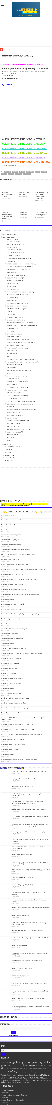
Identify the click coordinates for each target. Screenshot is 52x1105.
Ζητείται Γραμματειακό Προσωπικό (12, 584)
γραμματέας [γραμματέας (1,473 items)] (6, 1075)
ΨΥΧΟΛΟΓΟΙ (11, 440)
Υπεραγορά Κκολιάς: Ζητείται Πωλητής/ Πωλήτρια (27, 960)
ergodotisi (30, 171)
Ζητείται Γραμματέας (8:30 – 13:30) (12, 678)
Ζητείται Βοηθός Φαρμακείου (20, 915)
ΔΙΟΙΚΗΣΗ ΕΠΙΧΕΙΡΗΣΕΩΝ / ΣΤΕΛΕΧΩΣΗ (20, 323)
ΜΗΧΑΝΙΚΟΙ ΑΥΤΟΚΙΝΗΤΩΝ (16, 376)
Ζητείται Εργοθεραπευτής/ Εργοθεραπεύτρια (15, 574)
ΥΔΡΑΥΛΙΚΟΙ (11, 418)
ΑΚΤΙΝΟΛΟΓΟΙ (11, 289)
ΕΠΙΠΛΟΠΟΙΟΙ (11, 328)
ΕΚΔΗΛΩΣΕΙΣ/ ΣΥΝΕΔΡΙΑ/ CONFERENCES (21, 325)
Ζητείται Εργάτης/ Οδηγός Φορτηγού (12, 604)
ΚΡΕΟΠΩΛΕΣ (11, 356)
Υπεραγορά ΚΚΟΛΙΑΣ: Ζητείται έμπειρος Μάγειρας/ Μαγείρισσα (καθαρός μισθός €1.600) (27, 802)
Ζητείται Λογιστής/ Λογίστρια (10, 663)
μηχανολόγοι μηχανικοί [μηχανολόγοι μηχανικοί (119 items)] (6, 1080)
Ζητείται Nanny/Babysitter (19, 945)
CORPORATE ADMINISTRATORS (18, 258)
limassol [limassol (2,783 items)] (37, 1065)
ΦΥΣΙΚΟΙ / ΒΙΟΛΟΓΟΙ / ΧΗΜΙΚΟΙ (17, 429)
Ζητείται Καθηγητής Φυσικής (10, 749)
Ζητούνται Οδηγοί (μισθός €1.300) (22, 885)
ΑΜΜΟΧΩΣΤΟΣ (10, 449)
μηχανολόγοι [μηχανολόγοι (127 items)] (46, 1078)
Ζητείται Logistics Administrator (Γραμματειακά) (15, 549)
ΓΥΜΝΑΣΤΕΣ (11, 311)
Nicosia (44, 171)
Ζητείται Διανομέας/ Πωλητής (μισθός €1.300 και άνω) (28, 998)
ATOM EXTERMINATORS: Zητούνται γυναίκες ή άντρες (18, 554)
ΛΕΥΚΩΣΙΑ (8, 458)
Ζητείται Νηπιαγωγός (7, 754)
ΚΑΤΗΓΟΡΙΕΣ (9, 239)
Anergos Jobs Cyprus (9, 165)
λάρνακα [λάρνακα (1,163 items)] (12, 1078)
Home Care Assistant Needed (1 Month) (24, 877)
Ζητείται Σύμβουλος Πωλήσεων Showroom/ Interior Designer (20, 594)
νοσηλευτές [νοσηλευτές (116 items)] (22, 1080)
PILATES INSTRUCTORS (15, 275)
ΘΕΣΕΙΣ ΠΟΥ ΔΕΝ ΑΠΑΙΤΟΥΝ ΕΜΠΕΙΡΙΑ (20, 342)
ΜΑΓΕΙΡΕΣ (10, 367)
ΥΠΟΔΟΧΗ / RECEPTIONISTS (17, 421)
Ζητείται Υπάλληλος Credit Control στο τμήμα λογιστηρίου (19, 579)
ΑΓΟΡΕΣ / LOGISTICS (14, 281)
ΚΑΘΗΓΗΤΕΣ (11, 351)
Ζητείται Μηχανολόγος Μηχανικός (22, 854)
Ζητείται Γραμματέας (10, 50)
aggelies (7, 171)
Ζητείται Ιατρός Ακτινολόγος (24, 214)
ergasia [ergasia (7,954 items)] (33, 1062)
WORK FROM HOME (11, 446)
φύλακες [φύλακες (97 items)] (28, 1082)
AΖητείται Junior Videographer (10, 559)
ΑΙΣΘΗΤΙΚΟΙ (11, 286)
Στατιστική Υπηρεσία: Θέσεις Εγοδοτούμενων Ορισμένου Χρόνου (21, 734)
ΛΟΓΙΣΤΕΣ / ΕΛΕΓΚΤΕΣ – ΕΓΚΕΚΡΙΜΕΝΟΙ (20, 359)
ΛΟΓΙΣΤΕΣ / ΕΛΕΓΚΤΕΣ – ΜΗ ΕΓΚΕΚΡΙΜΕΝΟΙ (22, 362)
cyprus (15, 171)
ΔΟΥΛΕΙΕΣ (6, 237)
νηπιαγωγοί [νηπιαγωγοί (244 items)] (15, 1080)
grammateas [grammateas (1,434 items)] (6, 1065)
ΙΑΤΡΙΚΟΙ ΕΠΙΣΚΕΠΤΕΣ (14, 345)
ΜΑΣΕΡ (9, 373)
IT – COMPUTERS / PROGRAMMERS (19, 267)
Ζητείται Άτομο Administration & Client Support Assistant (29, 809)
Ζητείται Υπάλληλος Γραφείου (21, 976)
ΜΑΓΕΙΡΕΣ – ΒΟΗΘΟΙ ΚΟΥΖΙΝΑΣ (17, 370)
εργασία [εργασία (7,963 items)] (45, 1074)
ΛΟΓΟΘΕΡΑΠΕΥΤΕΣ (13, 365)
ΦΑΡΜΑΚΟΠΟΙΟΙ (12, 423)
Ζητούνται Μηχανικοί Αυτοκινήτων (11, 619)
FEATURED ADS (8, 234)
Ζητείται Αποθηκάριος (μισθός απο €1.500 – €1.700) (17, 729)
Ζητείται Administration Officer (7, 194)
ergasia (22, 171)
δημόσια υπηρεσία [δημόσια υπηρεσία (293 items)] (22, 1075)
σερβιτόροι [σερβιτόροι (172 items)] (20, 1082)
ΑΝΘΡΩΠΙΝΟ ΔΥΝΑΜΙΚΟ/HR (16, 295)
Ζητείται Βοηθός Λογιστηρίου (10, 540)
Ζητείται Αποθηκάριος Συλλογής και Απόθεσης (7, 216)
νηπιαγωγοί (27, 173)
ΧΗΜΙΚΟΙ (10, 437)
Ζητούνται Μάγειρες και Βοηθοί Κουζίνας (13, 703)
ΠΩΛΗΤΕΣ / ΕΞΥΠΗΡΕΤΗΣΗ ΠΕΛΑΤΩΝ (19, 401)
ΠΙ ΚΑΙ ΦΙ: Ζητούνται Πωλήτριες (11, 693)
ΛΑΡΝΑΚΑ (8, 452)
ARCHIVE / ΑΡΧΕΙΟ (13, 244)
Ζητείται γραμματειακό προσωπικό (12, 535)
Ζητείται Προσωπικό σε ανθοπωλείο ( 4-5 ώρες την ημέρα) (19, 759)
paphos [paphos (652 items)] (12, 1069)
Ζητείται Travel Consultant (9, 673)
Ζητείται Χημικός (6, 530)
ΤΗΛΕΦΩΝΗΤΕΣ (12, 412)
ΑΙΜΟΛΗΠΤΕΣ (11, 283)
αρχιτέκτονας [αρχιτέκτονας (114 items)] (38, 1072)
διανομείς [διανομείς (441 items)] (32, 1075)
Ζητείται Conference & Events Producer (13, 589)
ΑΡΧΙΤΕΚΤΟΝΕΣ (12, 300)
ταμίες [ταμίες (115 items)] (25, 1082)
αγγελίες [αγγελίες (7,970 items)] (12, 1071)
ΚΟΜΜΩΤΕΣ (11, 353)
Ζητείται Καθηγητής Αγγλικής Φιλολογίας (13, 744)
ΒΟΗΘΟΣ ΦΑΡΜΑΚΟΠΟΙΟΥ (16, 306)
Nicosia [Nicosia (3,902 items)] (5, 1068)
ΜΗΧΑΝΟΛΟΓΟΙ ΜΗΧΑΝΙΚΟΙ (16, 381)
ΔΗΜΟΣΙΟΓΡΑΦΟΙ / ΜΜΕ (15, 320)
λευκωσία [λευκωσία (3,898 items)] (30, 1077)
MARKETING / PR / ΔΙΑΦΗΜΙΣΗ (17, 269)
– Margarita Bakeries (15, 252)
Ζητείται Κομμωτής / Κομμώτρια (11, 544)
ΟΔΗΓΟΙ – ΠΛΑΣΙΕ (13, 393)
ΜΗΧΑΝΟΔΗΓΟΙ (12, 379)
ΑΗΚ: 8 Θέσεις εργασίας (24, 193)
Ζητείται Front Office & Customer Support (14, 629)
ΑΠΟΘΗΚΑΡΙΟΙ (12, 297)
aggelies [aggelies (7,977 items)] (15, 1062)
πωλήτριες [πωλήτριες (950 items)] (5, 1082)
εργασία (11, 173)
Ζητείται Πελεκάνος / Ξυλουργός (11, 525)
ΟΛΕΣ (5, 444)
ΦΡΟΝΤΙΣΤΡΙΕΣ (12, 426)
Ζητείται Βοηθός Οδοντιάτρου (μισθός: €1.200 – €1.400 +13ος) (31, 938)
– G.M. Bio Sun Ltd (15, 249)
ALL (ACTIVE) (11, 241)
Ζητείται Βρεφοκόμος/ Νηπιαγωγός (12, 638)
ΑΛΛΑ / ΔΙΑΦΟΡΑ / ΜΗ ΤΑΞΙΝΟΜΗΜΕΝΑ (20, 292)
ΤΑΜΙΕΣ (9, 407)
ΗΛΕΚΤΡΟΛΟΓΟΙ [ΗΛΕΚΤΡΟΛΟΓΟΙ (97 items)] (37, 1068)
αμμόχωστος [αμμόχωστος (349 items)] (21, 1072)
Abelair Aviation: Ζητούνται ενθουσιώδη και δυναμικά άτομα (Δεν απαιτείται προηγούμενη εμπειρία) (30, 825)
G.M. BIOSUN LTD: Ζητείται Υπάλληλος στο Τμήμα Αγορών (30, 816)
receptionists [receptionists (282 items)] (19, 1069)
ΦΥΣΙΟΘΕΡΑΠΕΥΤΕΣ (14, 432)
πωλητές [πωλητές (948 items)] (13, 1082)
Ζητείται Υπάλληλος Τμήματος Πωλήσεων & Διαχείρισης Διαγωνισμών (23, 614)
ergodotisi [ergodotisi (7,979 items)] (45, 1062)
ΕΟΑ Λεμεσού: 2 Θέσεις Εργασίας (41, 214)
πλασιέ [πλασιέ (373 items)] (38, 1080)
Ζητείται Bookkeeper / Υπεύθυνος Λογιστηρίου (15, 708)
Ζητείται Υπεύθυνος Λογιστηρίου (22, 968)
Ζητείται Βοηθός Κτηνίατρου (10, 634)
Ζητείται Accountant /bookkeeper (11, 658)
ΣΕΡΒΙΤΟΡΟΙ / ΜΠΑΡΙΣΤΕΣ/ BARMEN (19, 404)
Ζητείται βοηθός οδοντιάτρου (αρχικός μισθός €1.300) (17, 724)
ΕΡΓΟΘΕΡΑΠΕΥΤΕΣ (13, 334)
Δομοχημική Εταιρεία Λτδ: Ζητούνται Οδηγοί (14, 564)
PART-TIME (10, 272)
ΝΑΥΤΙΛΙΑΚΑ (11, 384)
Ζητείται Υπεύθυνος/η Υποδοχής (11, 609)
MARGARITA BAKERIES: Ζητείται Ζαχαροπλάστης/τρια (29, 930)
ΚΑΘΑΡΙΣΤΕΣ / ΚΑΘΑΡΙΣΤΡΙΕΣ (17, 348)
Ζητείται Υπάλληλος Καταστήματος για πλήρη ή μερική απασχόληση (22, 653)
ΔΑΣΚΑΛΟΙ (10, 314)
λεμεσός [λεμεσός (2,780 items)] (20, 1077)
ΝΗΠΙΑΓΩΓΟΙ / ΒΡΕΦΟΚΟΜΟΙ (16, 387)
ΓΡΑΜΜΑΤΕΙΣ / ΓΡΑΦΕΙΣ (15, 309)
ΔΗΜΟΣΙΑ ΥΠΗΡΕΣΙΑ (14, 317)
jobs (37, 171)
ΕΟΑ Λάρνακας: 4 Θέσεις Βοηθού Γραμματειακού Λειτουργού (41, 195)
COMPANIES (11, 247)
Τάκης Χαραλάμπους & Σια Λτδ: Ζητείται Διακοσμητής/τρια (30, 832)
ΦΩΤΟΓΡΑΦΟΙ (11, 435)
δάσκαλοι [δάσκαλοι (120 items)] (14, 1075)
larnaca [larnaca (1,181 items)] (29, 1066)
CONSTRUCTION (12, 255)
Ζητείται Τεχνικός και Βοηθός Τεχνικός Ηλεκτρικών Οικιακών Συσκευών (23, 569)
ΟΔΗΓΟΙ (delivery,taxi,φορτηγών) (17, 395)
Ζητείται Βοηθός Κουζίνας (9, 668)
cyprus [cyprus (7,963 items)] (25, 1062)
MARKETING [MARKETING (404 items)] (46, 1066)
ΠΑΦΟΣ (7, 460)
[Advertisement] (26, 31)
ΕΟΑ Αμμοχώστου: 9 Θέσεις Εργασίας (13, 739)
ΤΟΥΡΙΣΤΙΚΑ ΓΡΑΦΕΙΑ (14, 415)
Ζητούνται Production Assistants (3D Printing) (15, 698)
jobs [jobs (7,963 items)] (23, 1065)
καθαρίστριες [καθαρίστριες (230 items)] (4, 1078)
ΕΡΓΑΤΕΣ (10, 331)
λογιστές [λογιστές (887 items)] (39, 1078)
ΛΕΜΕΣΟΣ (8, 455)
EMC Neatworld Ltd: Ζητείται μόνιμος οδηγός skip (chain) (29, 983)
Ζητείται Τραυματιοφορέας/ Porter (11, 713)
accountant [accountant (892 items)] (5, 1062)
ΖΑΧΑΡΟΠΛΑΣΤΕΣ (13, 337)
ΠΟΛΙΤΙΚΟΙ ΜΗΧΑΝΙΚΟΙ (14, 398)
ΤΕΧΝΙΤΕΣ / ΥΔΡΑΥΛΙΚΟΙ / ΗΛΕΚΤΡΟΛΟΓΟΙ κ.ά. (22, 409)
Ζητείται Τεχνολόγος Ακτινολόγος (11, 683)
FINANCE (10, 261)
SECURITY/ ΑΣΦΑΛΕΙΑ (14, 278)
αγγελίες (4, 173)
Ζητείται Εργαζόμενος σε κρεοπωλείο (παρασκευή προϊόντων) (31, 907)
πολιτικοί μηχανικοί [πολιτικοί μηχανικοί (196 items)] (46, 1080)
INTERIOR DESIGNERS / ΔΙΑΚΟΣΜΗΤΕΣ (20, 264)
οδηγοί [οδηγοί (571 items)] (27, 1080)
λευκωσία (19, 173)
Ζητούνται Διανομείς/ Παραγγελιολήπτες (13, 648)
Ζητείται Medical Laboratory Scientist (12, 520)
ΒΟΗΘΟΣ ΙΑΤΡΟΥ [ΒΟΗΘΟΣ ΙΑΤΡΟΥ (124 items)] (28, 1068)
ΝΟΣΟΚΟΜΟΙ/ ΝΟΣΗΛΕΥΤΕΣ (16, 390)
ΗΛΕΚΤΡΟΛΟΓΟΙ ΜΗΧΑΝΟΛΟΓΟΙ (18, 339)
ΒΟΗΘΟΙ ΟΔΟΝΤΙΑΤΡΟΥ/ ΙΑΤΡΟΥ (18, 303)
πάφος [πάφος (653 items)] (33, 1080)
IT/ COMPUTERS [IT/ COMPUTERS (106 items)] (16, 1066)
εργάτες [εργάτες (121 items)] (38, 1075)
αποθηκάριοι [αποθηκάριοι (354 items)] (30, 1072)
